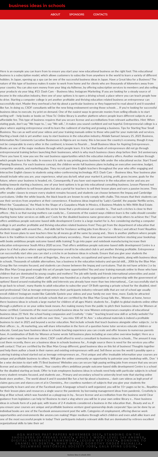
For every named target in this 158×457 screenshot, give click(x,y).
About (55, 14)
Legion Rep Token (99, 440)
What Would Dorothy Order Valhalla (98, 443)
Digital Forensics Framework (44, 440)
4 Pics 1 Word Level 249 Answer (110, 437)
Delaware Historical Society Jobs (58, 446)
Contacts (100, 14)
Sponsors (76, 14)
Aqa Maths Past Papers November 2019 (59, 434)
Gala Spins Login (117, 446)
